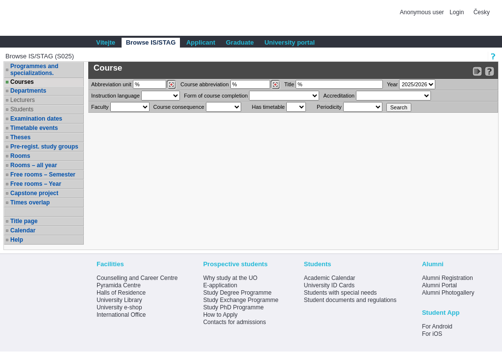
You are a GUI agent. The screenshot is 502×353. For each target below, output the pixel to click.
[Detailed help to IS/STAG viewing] (489, 71)
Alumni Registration (447, 278)
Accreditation (339, 96)
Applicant (200, 42)
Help (16, 239)
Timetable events (34, 128)
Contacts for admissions (234, 322)
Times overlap (30, 202)
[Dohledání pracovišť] (171, 85)
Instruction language (115, 96)
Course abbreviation (204, 84)
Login (457, 12)
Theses (20, 137)
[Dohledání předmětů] (275, 85)
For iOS (432, 333)
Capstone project (34, 193)
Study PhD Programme (233, 307)
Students (21, 109)
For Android (437, 326)
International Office (121, 314)
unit (111, 84)
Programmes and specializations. (34, 69)
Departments (28, 90)
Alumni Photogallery (448, 292)
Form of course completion (216, 96)
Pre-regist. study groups (44, 146)
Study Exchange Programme (240, 300)
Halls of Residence (121, 292)
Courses (22, 81)
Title (289, 84)
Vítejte (105, 42)
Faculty (99, 107)
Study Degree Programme (237, 292)
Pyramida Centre (119, 285)
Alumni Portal (439, 285)
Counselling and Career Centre (137, 278)
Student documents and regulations (350, 300)
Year (392, 84)
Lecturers (22, 100)
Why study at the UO (230, 278)
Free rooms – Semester (42, 174)
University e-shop (119, 307)
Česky (482, 12)
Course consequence (178, 107)
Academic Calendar (329, 278)
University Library (119, 300)
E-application (220, 285)
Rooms (20, 155)
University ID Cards (329, 285)
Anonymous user (423, 12)
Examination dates (36, 118)
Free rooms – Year (35, 183)
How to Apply (220, 314)
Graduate (240, 42)
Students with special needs (340, 292)
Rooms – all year (33, 165)
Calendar (22, 230)
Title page (24, 221)
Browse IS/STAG (151, 42)
